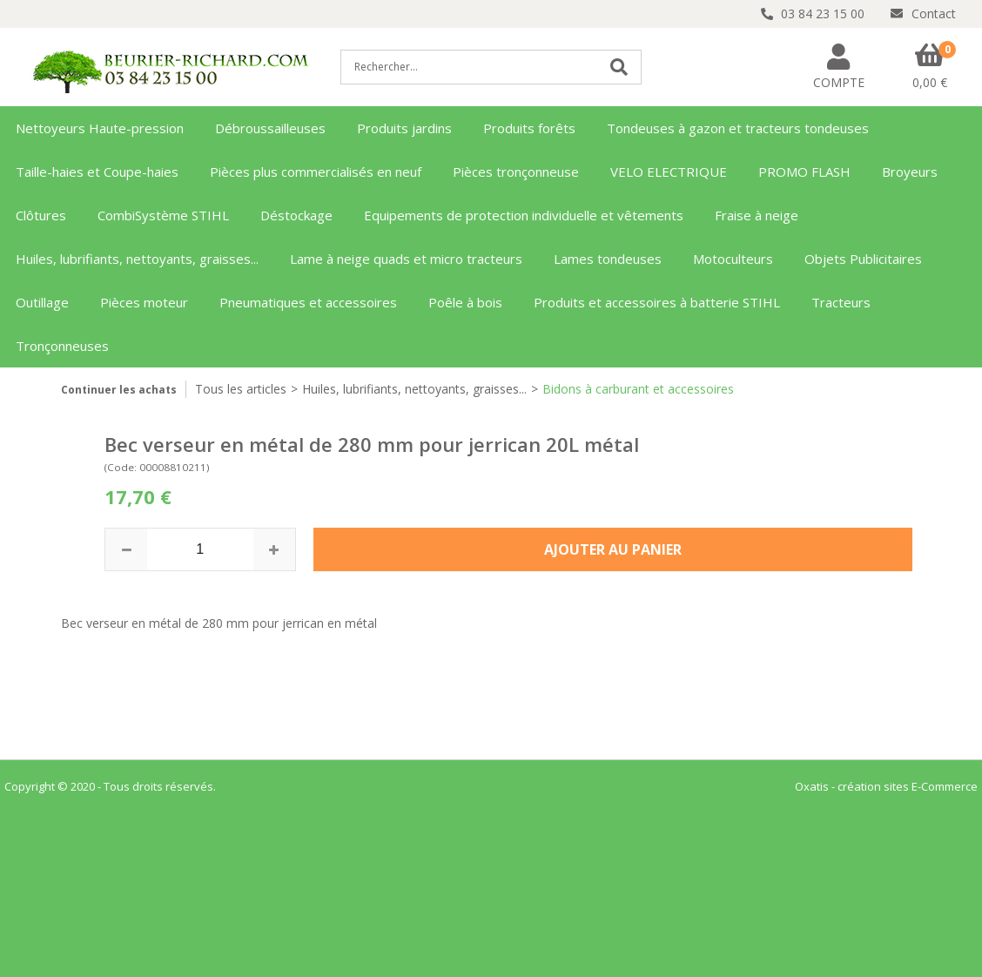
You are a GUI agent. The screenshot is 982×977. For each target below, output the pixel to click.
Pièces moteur (144, 302)
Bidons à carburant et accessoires (638, 389)
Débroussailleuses (270, 128)
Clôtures (41, 215)
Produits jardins (404, 128)
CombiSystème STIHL (163, 215)
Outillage (42, 302)
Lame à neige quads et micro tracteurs (406, 258)
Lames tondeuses (608, 258)
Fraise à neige (756, 215)
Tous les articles (240, 389)
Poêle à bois (465, 302)
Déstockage (296, 215)
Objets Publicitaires (863, 258)
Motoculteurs (733, 258)
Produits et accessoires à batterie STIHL (657, 302)
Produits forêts (529, 128)
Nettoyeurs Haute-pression (100, 128)
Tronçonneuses (62, 345)
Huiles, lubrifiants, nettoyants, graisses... (137, 258)
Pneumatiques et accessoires (308, 302)
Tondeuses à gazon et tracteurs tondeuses (738, 128)
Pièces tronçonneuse (516, 171)
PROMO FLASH (804, 171)
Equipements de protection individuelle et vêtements (523, 215)
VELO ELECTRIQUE (668, 171)
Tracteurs (841, 302)
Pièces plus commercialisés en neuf (315, 171)
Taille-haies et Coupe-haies (97, 171)
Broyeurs (910, 171)
